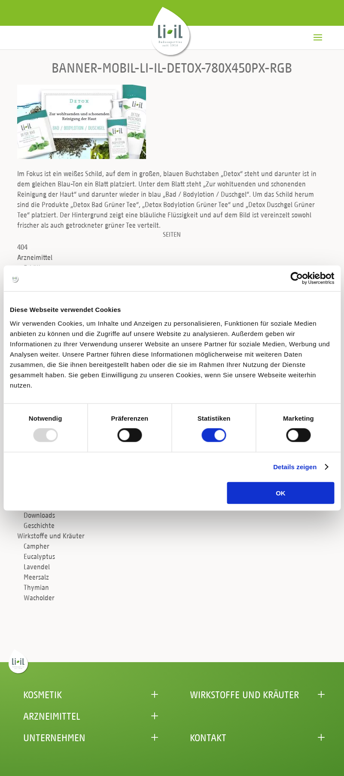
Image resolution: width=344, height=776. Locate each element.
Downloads (39, 515)
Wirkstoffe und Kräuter (51, 536)
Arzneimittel (34, 257)
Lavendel (37, 566)
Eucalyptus (39, 556)
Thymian (36, 587)
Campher (36, 546)
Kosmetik (42, 694)
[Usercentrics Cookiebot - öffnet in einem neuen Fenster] (296, 278)
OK (281, 492)
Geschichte (39, 525)
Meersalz (36, 577)
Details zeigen (295, 466)
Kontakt (208, 737)
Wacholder (39, 597)
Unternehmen (54, 737)
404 (22, 247)
